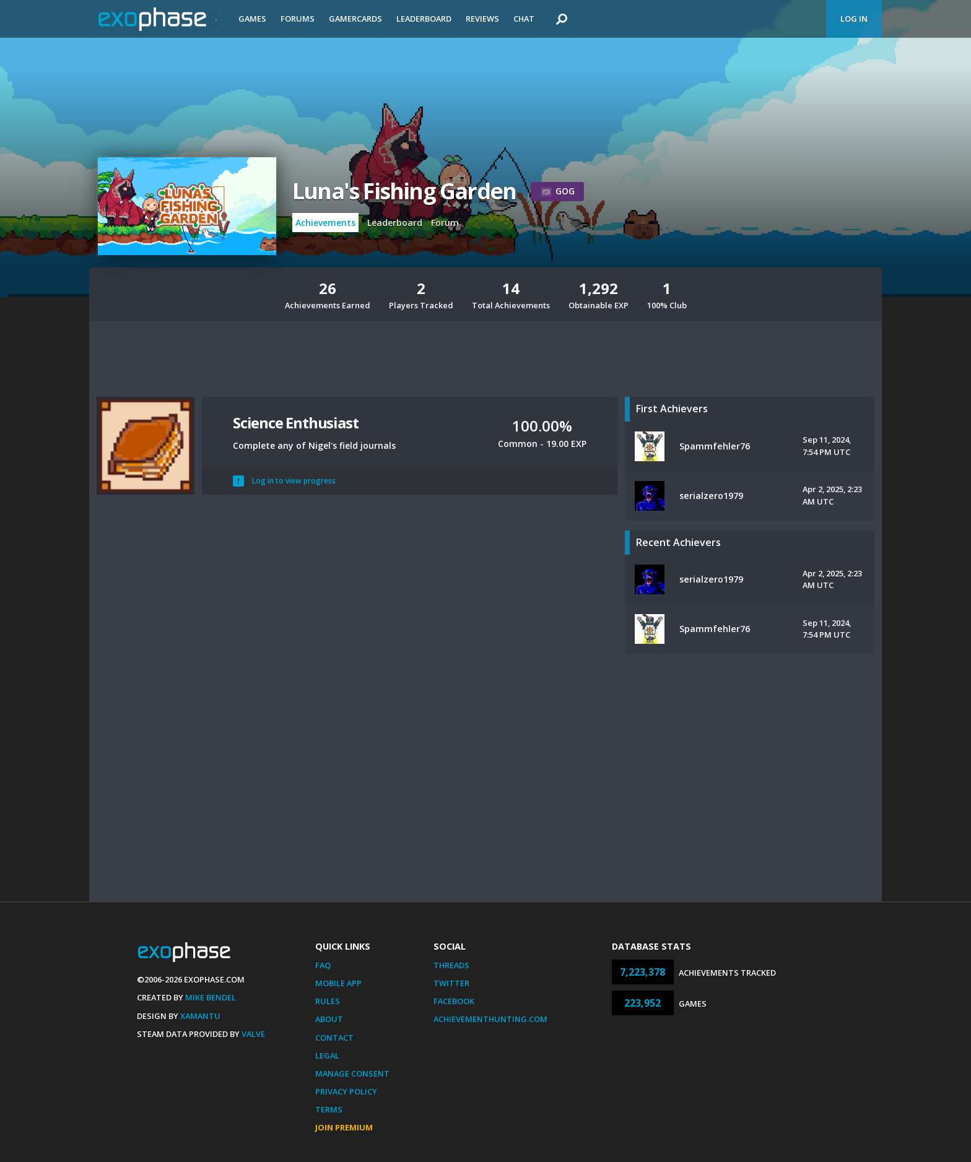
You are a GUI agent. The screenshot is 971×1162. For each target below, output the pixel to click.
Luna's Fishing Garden (404, 191)
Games (252, 18)
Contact (334, 1037)
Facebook (453, 1001)
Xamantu (200, 1015)
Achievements (325, 222)
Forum (445, 222)
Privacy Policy (346, 1091)
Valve (253, 1033)
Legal (327, 1055)
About (329, 1019)
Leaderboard (423, 18)
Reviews (482, 18)
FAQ (323, 965)
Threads (451, 965)
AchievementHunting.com (490, 1019)
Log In (854, 18)
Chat (523, 18)
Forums (298, 18)
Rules (327, 1001)
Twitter (451, 983)
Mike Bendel (210, 997)
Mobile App (338, 983)
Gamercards (355, 18)
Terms (328, 1109)
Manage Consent (352, 1073)
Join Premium (344, 1127)
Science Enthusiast (295, 422)
